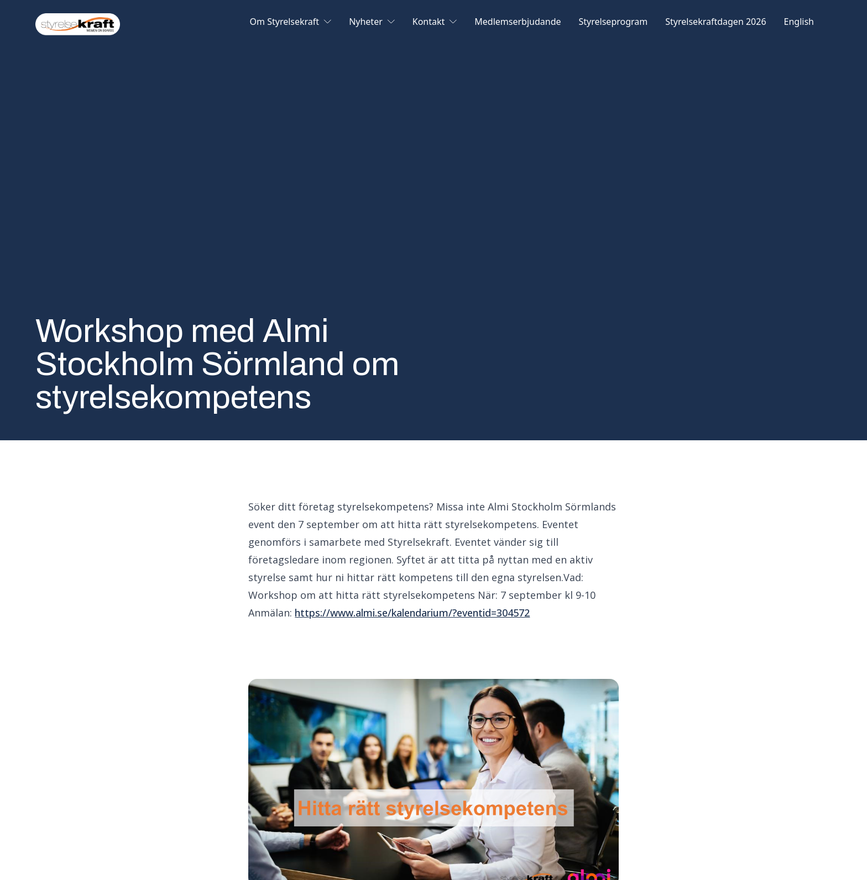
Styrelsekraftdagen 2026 (715, 22)
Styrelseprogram (613, 22)
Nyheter (372, 22)
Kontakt (434, 22)
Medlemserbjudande (517, 22)
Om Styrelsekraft (291, 22)
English (799, 22)
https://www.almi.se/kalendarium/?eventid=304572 (412, 612)
